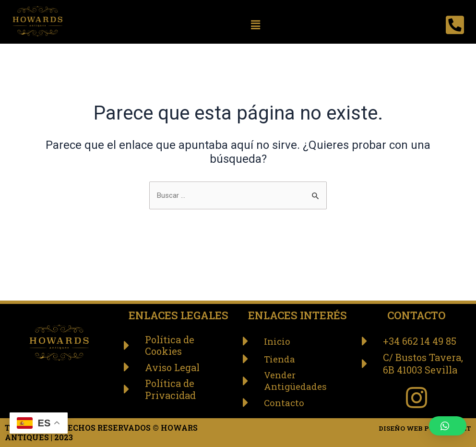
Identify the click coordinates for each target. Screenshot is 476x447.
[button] (256, 25)
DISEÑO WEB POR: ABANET (416, 428)
